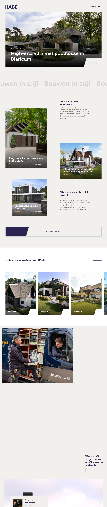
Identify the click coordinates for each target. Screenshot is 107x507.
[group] (53, 39)
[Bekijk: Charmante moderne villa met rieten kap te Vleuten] (81, 161)
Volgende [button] (96, 63)
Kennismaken (92, 6)
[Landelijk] (86, 293)
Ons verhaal (91, 470)
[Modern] (53, 293)
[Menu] (99, 6)
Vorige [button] (91, 63)
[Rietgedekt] (20, 293)
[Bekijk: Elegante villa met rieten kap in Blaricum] (26, 138)
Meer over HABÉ (66, 124)
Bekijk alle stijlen (97, 260)
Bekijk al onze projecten (52, 232)
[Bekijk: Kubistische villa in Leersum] (29, 197)
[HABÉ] (11, 6)
